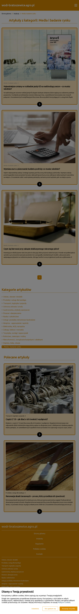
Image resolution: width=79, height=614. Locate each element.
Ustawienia (35, 609)
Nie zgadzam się (50, 609)
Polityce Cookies (64, 602)
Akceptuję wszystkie (68, 609)
